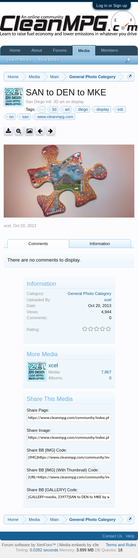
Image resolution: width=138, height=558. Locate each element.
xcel (7, 225)
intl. (120, 109)
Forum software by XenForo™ (29, 545)
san (24, 116)
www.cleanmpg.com (54, 116)
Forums (60, 50)
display (101, 109)
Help (130, 536)
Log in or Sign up (111, 5)
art (66, 109)
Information (100, 243)
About (36, 50)
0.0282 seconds (44, 550)
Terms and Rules (121, 545)
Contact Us (112, 536)
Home (15, 50)
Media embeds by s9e (79, 545)
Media (83, 50)
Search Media (19, 60)
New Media (49, 60)
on (10, 116)
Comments (38, 243)
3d (53, 109)
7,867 (106, 372)
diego (82, 109)
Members (109, 50)
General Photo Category (90, 293)
